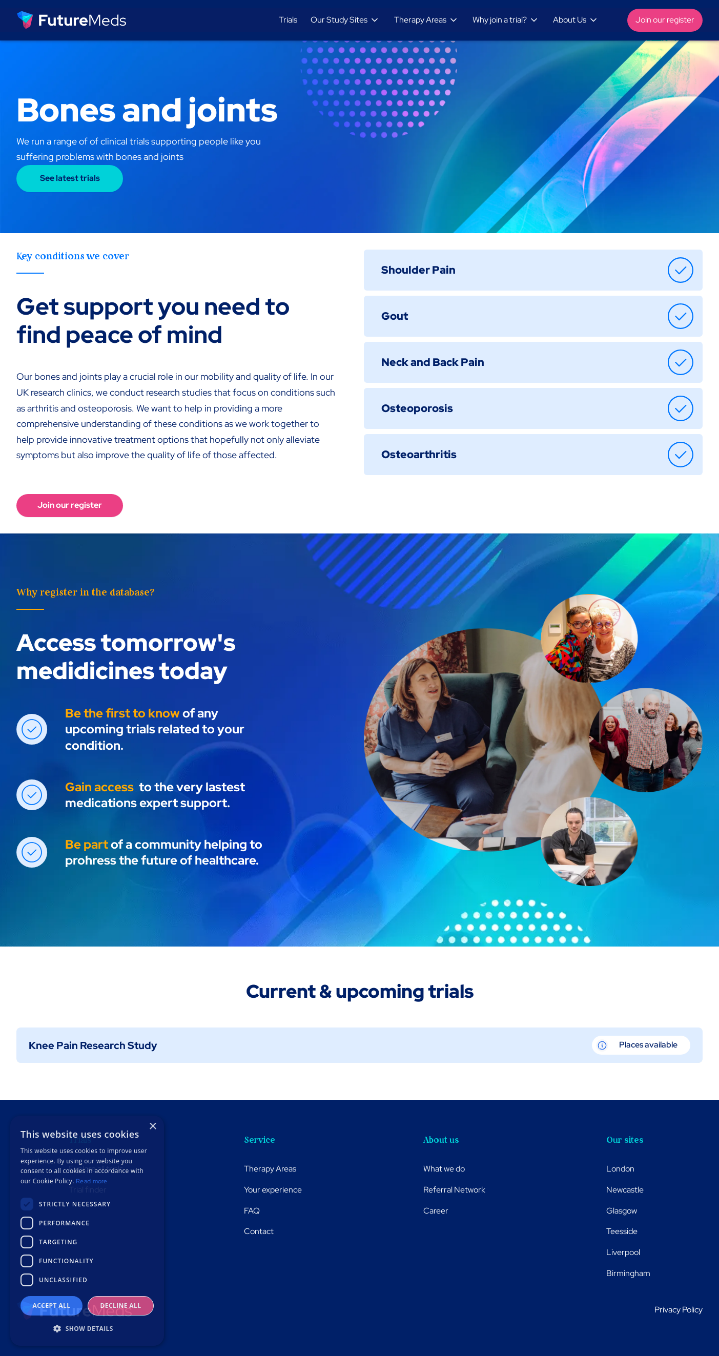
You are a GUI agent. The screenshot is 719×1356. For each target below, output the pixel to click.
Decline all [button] (120, 1305)
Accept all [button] (52, 1305)
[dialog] (87, 1231)
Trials (288, 19)
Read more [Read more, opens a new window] (92, 1181)
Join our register (664, 19)
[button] (346, 20)
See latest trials (70, 178)
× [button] (152, 1127)
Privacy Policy (678, 1309)
